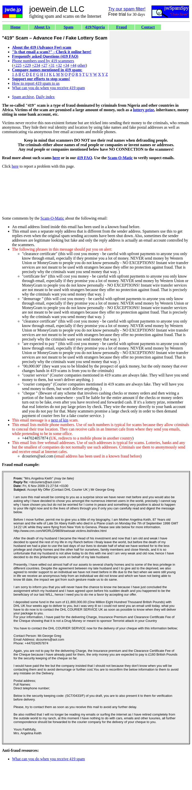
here (56, 158)
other (82, 65)
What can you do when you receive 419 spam (48, 88)
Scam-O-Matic (120, 158)
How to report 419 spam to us (36, 83)
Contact (148, 27)
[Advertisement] (149, 64)
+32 (59, 65)
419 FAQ (84, 158)
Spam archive (23, 97)
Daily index (45, 97)
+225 (17, 65)
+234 (36, 65)
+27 (44, 65)
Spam (68, 27)
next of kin (59, 420)
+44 (73, 65)
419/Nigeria (95, 27)
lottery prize (143, 110)
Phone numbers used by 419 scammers (43, 61)
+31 (51, 65)
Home (15, 27)
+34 (66, 65)
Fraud (121, 27)
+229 (26, 65)
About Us (42, 27)
